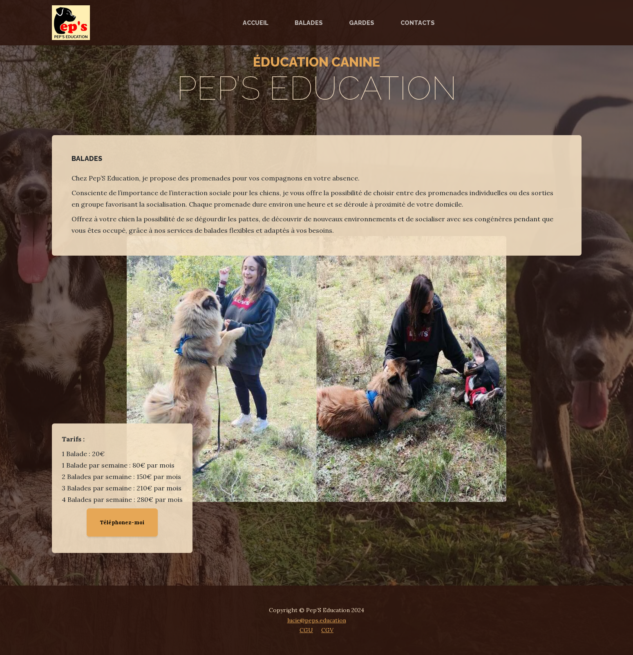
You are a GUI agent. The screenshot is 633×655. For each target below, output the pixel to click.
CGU (306, 630)
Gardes (361, 22)
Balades (309, 22)
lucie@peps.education (316, 620)
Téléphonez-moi (122, 522)
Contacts (417, 22)
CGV (327, 630)
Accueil (255, 22)
